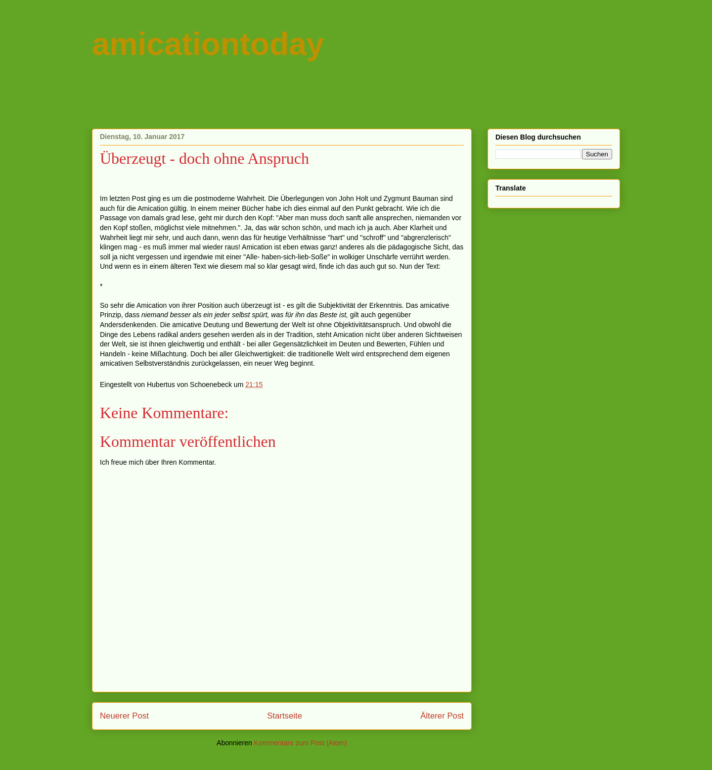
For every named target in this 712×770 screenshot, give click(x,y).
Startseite (284, 716)
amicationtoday (208, 44)
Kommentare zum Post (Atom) (300, 743)
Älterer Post (442, 716)
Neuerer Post (124, 716)
